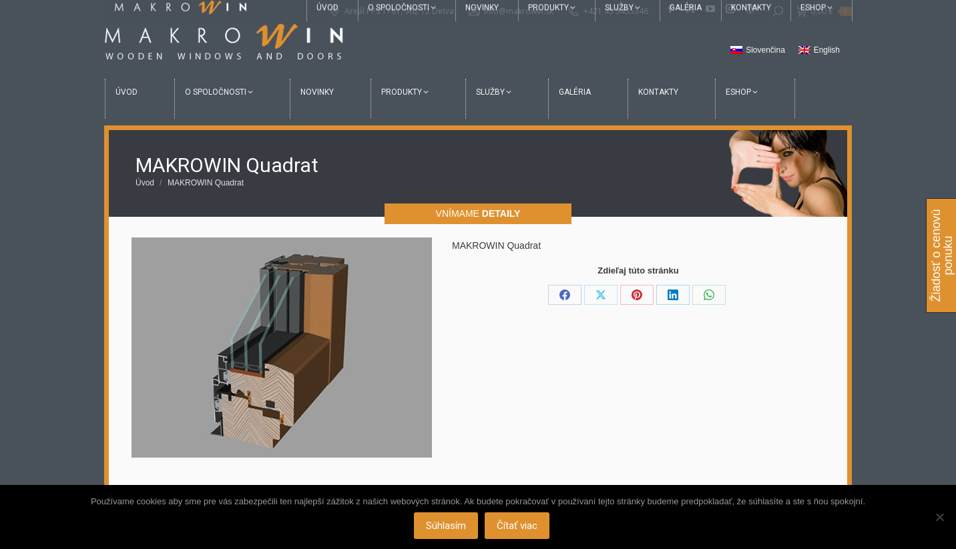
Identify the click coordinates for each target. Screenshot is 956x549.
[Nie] (939, 517)
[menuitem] (758, 51)
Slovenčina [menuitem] (765, 50)
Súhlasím (446, 526)
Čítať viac (517, 526)
